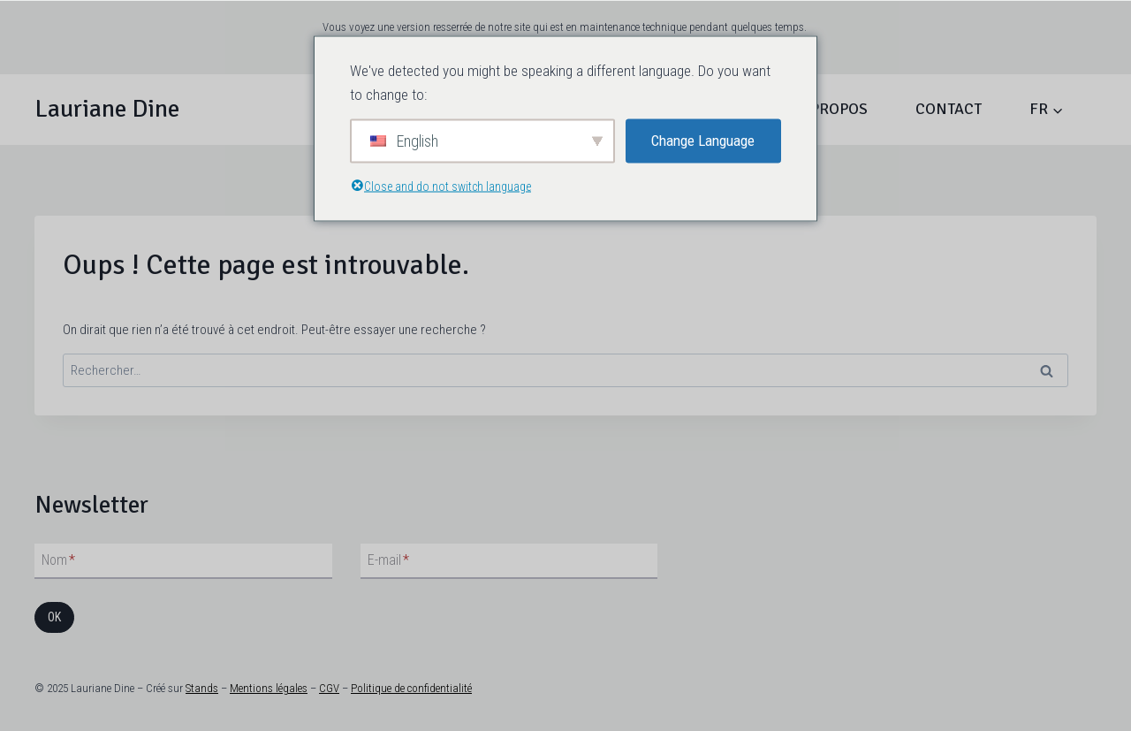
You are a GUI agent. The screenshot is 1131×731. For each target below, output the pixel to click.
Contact (948, 108)
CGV (329, 688)
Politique (371, 688)
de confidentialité (431, 688)
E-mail (388, 560)
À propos (832, 108)
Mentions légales (268, 688)
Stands (202, 688)
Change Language (703, 140)
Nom (58, 560)
